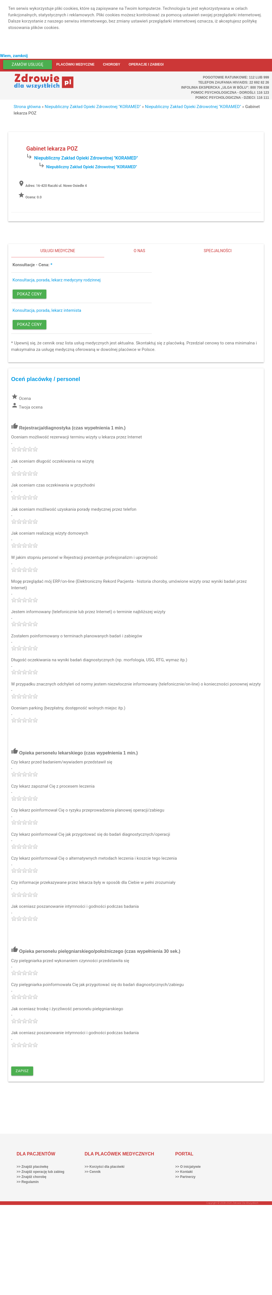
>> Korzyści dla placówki (104, 1167)
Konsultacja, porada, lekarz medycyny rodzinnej (57, 280)
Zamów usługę (28, 64)
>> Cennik (93, 1172)
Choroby (111, 64)
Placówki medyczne (75, 64)
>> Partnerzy (185, 1177)
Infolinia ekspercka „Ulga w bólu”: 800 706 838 (225, 87)
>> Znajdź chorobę (31, 1177)
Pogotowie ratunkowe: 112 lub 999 (236, 77)
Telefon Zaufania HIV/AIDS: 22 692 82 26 (233, 82)
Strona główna (26, 106)
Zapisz (22, 1071)
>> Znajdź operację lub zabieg (40, 1172)
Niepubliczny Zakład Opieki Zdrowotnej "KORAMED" (93, 106)
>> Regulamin (28, 1182)
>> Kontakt (184, 1172)
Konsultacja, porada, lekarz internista (47, 310)
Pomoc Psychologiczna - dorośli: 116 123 (230, 93)
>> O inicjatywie (188, 1167)
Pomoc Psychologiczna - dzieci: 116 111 (232, 98)
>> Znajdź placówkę (32, 1167)
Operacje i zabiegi (146, 64)
